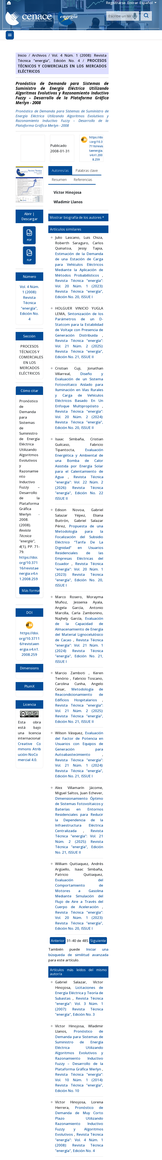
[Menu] (10, 35)
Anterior (58, 940)
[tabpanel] (78, 673)
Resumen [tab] (59, 179)
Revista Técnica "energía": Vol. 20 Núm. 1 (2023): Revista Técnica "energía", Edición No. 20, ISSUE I (79, 574)
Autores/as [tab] (60, 170)
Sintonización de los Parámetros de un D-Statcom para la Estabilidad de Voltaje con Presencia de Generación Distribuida (79, 324)
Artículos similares (65, 229)
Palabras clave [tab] (87, 170)
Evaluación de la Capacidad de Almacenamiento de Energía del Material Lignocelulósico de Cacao (79, 629)
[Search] (122, 16)
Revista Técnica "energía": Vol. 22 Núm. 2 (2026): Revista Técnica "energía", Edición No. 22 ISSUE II (79, 487)
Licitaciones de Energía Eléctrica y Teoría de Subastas (79, 993)
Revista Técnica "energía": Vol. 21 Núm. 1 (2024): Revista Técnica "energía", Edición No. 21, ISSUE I (79, 650)
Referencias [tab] (83, 179)
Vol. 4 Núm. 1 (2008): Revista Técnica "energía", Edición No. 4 (29, 302)
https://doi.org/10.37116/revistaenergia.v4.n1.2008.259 (96, 148)
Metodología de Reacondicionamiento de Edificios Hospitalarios (79, 694)
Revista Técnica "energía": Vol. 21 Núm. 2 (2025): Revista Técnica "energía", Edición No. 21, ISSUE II (79, 841)
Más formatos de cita (31, 590)
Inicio (23, 55)
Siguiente (98, 940)
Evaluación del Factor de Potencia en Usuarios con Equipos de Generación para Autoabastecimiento (79, 743)
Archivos (40, 55)
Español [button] (146, 2)
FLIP (29, 255)
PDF (29, 235)
